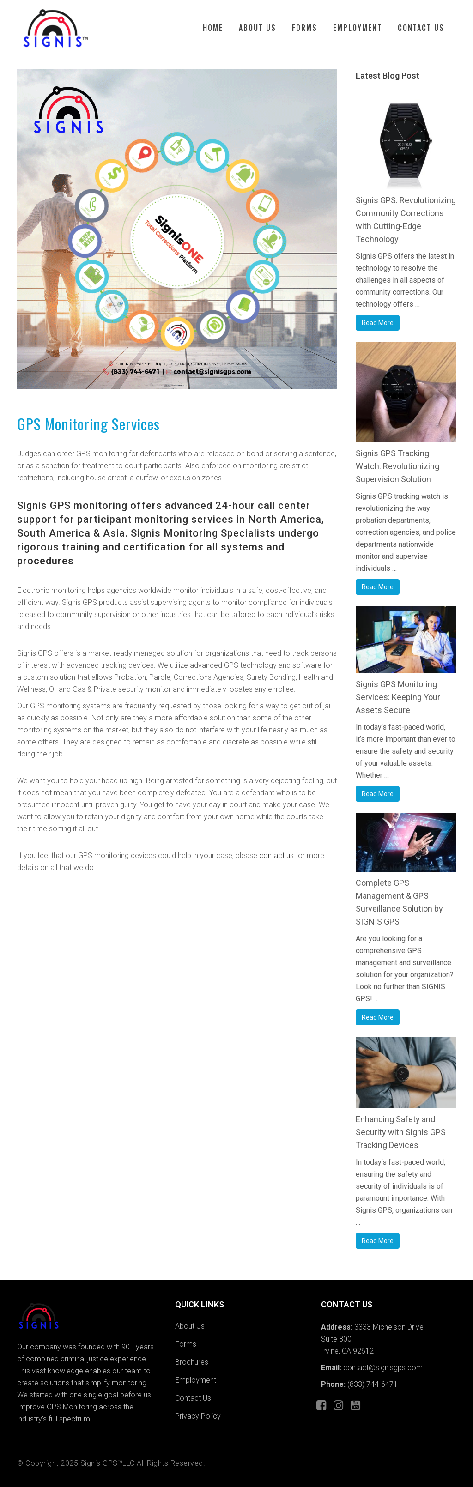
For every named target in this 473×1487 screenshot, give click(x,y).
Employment (195, 1380)
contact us (276, 855)
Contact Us (193, 1398)
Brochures (191, 1362)
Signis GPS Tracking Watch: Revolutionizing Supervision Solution (397, 466)
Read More (378, 322)
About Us (190, 1326)
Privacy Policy (198, 1416)
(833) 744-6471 (372, 1384)
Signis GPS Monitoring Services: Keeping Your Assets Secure (398, 697)
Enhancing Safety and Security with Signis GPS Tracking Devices (401, 1132)
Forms (185, 1344)
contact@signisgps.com (382, 1367)
